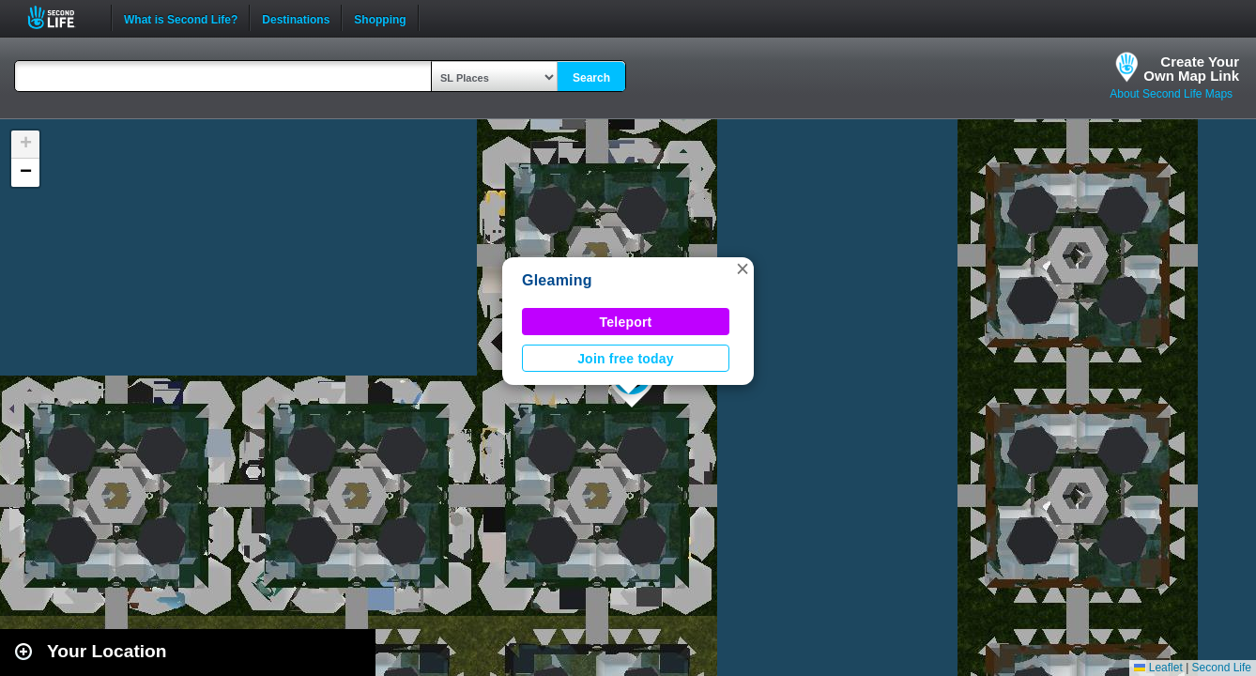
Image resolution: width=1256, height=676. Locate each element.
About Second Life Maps (1171, 93)
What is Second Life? (180, 18)
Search (591, 77)
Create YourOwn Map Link (1191, 69)
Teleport (626, 322)
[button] (742, 268)
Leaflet (1158, 667)
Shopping (380, 18)
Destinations (295, 18)
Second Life (61, 17)
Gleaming (557, 280)
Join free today (625, 358)
